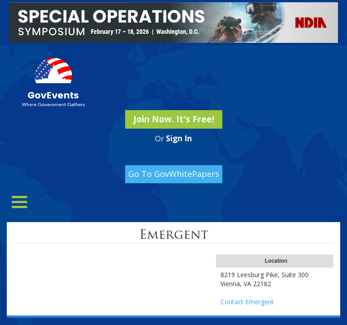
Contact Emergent (247, 301)
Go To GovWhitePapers (173, 173)
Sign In (179, 138)
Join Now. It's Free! (173, 119)
